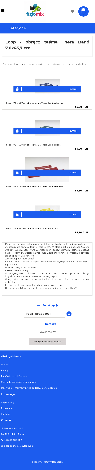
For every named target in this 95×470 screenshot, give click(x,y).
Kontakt (5, 414)
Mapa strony (7, 402)
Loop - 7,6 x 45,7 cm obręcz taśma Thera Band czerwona (34, 186)
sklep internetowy (42, 462)
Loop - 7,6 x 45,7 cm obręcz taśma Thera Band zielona (33, 145)
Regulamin (7, 408)
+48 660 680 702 (47, 332)
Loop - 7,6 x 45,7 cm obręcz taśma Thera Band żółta (32, 228)
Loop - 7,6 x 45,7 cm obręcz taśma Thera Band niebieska (34, 103)
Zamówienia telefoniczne (14, 376)
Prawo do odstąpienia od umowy (18, 382)
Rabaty (4, 370)
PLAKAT (5, 364)
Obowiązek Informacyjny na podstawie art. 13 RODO (29, 388)
